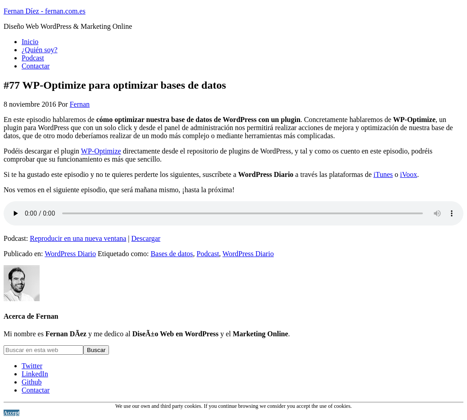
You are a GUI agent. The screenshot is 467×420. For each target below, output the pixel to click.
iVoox (408, 174)
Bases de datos (171, 253)
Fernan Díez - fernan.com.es (45, 11)
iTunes (383, 174)
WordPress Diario (70, 253)
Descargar (146, 238)
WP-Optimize (101, 151)
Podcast (208, 253)
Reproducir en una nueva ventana (78, 238)
